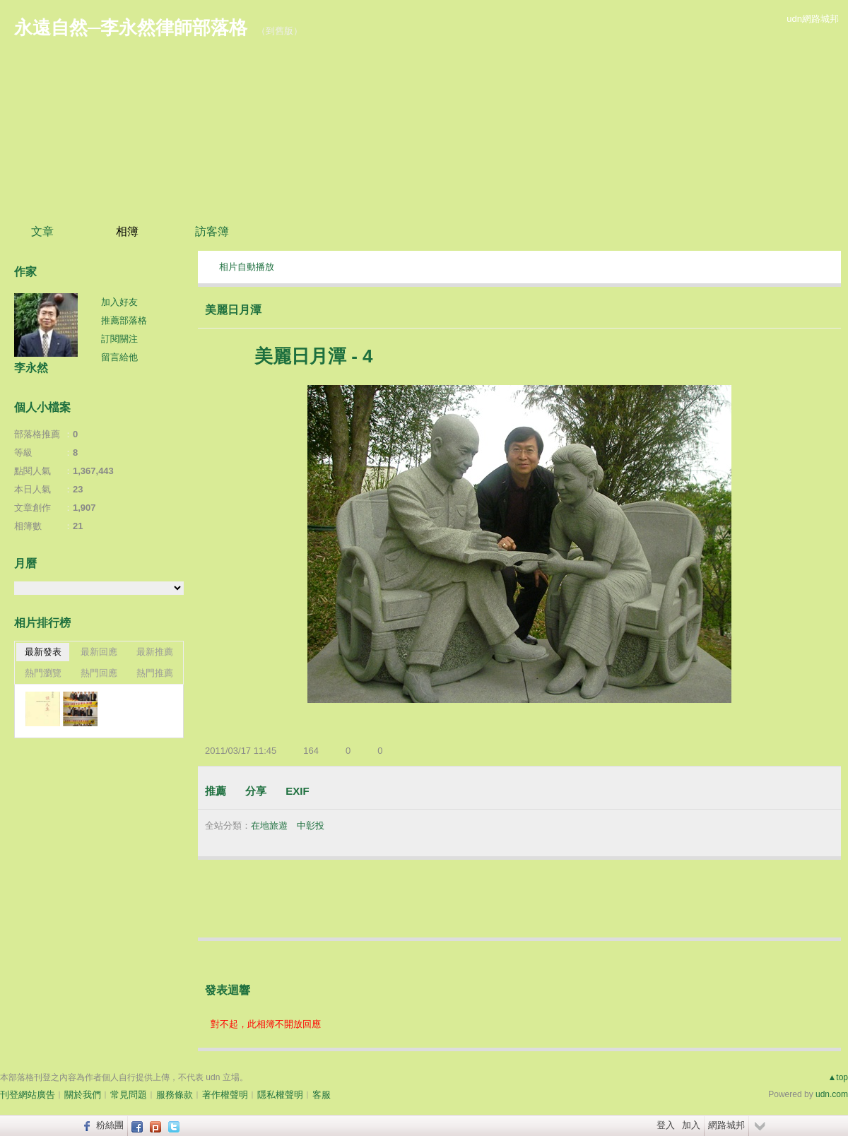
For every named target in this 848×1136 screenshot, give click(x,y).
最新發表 (43, 651)
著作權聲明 (225, 1094)
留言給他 (119, 357)
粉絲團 (110, 1125)
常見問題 (128, 1094)
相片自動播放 (246, 266)
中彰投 (310, 825)
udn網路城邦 (813, 18)
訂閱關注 (119, 338)
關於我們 (82, 1094)
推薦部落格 (124, 320)
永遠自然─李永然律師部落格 (130, 27)
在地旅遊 (269, 825)
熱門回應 (99, 673)
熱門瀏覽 (43, 673)
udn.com (831, 1094)
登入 (665, 1125)
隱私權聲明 (280, 1094)
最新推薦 (154, 651)
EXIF (297, 791)
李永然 (31, 368)
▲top (838, 1077)
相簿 (127, 231)
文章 (42, 231)
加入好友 (119, 302)
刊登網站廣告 (27, 1094)
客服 (321, 1094)
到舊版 (279, 30)
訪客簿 (212, 231)
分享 (255, 791)
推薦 (215, 791)
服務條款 (174, 1094)
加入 (691, 1125)
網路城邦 (726, 1125)
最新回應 (99, 651)
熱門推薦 (154, 673)
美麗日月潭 (233, 310)
